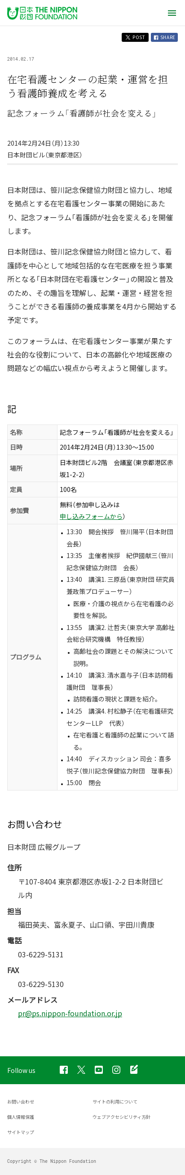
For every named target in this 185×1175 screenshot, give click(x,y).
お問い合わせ (20, 1101)
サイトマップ (20, 1132)
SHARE (164, 37)
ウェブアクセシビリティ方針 (121, 1116)
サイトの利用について (114, 1101)
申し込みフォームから (91, 516)
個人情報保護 (20, 1116)
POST (135, 37)
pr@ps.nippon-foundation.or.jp (70, 1013)
